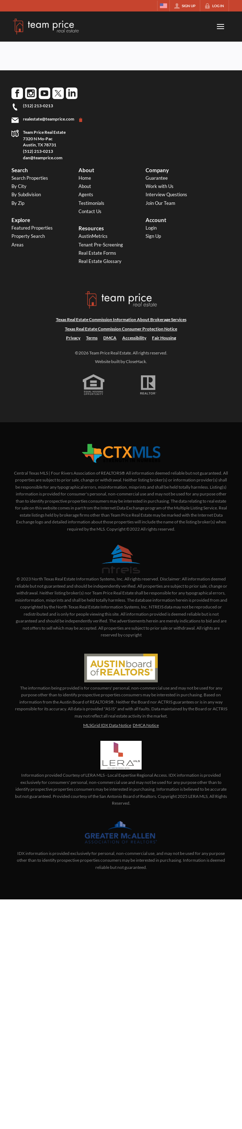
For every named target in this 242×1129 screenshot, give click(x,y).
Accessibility (134, 337)
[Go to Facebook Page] (17, 93)
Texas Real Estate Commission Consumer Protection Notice (121, 328)
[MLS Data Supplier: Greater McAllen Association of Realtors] (121, 833)
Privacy (73, 337)
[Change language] (163, 6)
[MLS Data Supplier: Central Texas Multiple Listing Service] (121, 453)
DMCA (110, 337)
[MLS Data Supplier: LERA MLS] (121, 755)
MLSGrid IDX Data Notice (107, 725)
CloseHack (136, 361)
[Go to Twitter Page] (58, 93)
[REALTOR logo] (148, 385)
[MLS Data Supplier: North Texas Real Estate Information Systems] (121, 559)
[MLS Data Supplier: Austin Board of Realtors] (121, 668)
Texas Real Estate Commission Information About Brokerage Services (121, 319)
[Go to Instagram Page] (31, 93)
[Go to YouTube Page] (44, 93)
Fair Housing (164, 337)
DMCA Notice (146, 725)
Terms (92, 337)
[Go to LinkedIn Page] (71, 93)
